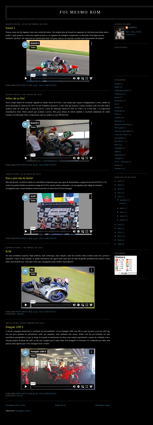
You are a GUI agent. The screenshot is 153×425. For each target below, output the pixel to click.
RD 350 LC (119, 141)
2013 (120, 228)
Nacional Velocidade (123, 131)
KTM (117, 114)
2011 (120, 236)
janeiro (123, 220)
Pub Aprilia (119, 138)
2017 (120, 193)
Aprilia (117, 84)
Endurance (119, 100)
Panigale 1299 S (14, 327)
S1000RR (118, 148)
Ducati (20, 396)
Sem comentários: (48, 85)
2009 (120, 244)
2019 (120, 185)
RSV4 (117, 145)
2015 (120, 196)
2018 (120, 189)
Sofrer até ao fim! (15, 98)
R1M (8, 251)
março (122, 216)
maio (122, 212)
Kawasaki (118, 111)
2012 (120, 232)
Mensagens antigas (102, 405)
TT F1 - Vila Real (121, 162)
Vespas (117, 165)
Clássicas (118, 94)
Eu (116, 104)
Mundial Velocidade (122, 124)
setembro (124, 200)
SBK (116, 151)
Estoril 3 (10, 28)
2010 (120, 240)
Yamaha (20, 314)
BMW (117, 87)
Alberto (133, 27)
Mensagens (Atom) (22, 410)
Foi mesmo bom (80, 12)
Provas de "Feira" (121, 134)
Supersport (119, 155)
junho (122, 208)
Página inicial (60, 405)
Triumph (118, 158)
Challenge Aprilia (121, 90)
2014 (120, 224)
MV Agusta (119, 128)
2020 (120, 181)
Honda (117, 107)
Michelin (118, 121)
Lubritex (118, 117)
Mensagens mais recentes (15, 405)
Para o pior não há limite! (19, 178)
